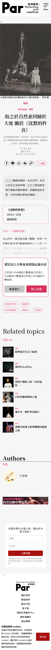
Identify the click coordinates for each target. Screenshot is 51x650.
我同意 (43, 636)
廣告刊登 (25, 603)
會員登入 (14, 289)
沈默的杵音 (31, 248)
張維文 (25, 310)
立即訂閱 (25, 553)
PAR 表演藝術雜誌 (25, 586)
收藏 (42, 163)
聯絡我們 (25, 599)
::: (39, 4)
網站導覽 (25, 621)
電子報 (25, 608)
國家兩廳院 (25, 616)
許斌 (28, 151)
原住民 (9, 180)
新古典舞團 (14, 248)
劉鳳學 (31, 185)
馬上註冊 (36, 289)
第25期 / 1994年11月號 (25, 154)
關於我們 (25, 595)
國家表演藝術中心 (25, 612)
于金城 (28, 148)
